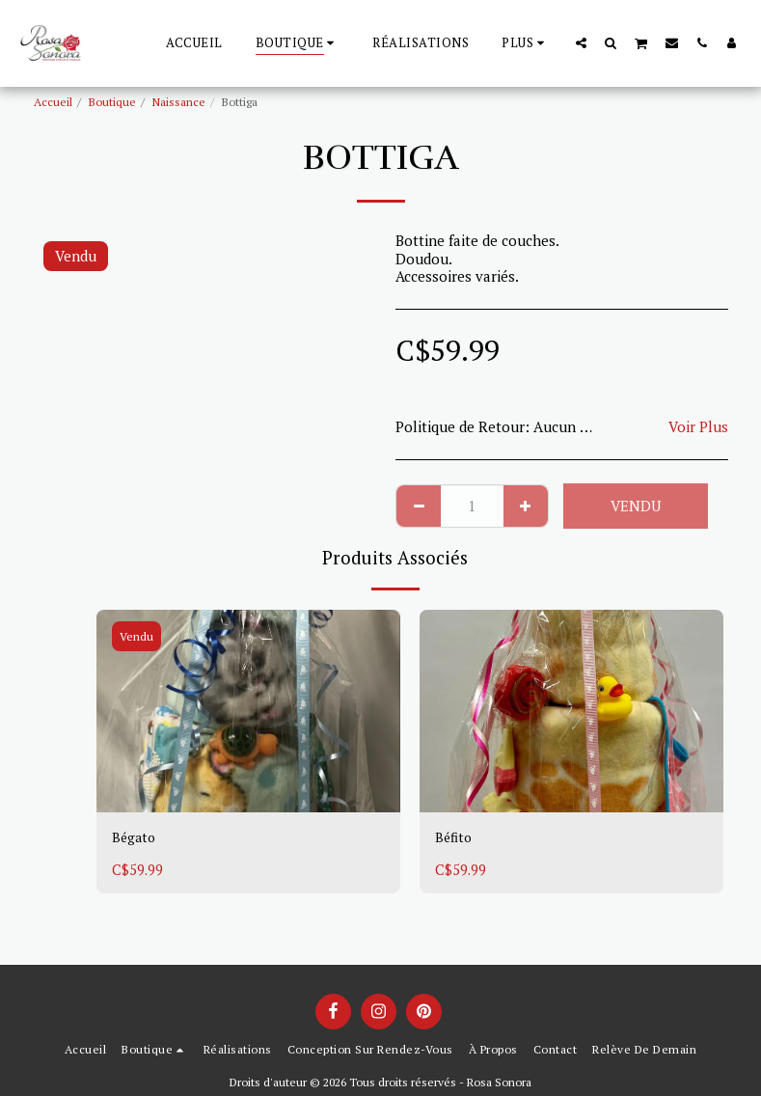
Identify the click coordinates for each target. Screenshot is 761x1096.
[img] (248, 711)
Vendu (636, 505)
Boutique (112, 102)
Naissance (178, 102)
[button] (581, 42)
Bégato (135, 838)
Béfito (455, 838)
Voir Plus (698, 427)
